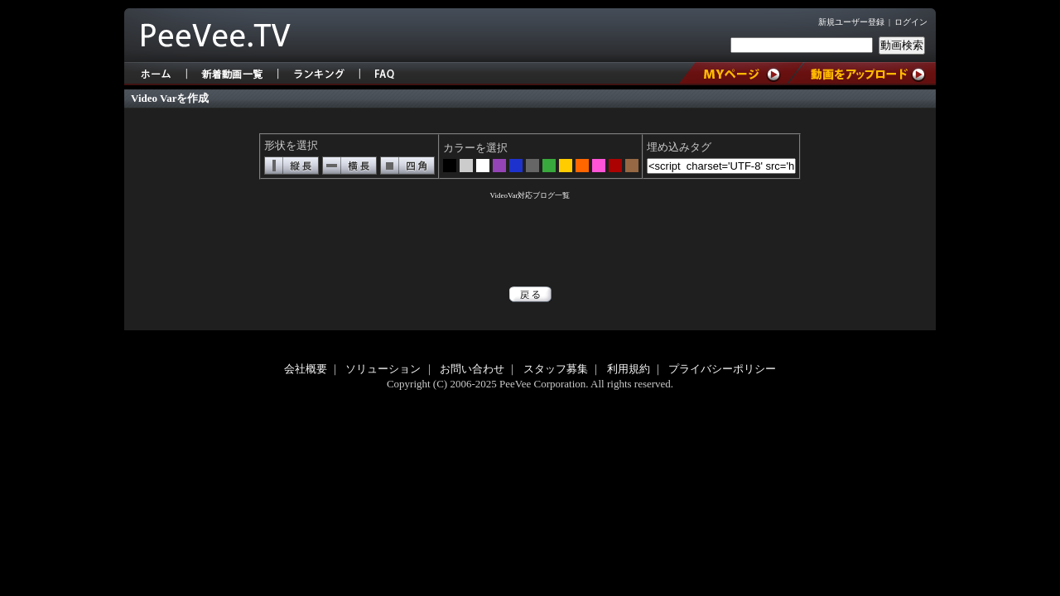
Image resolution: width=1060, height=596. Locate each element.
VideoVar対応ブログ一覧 (530, 195)
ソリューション (383, 369)
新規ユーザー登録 (851, 21)
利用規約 (628, 369)
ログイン (911, 21)
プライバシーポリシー (722, 369)
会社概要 (305, 369)
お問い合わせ (472, 369)
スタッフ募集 (555, 369)
